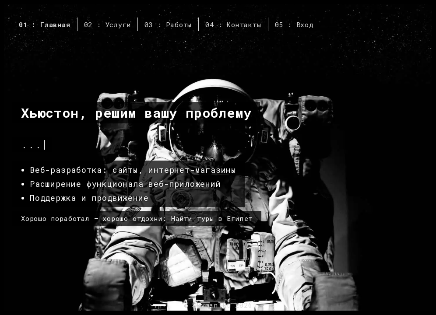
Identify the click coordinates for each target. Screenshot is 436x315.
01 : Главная (44, 24)
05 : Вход (294, 24)
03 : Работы (168, 24)
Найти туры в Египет (212, 218)
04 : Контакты (233, 24)
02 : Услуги (107, 24)
